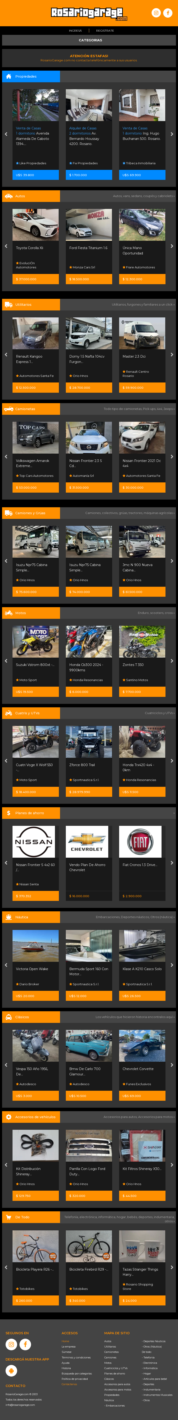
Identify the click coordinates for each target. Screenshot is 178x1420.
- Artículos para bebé (154, 1378)
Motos (107, 1362)
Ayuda (66, 1362)
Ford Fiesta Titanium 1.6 (88, 248)
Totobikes (25, 1289)
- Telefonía (148, 1357)
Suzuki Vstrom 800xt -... (35, 665)
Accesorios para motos (155, 1117)
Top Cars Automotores (34, 476)
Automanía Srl (81, 476)
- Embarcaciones (114, 1405)
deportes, (146, 1217)
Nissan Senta (27, 884)
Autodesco (26, 1084)
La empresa (69, 1346)
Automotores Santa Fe (35, 376)
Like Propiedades (31, 163)
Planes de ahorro (114, 1373)
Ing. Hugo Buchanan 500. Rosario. (142, 133)
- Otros (146, 1400)
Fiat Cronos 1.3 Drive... (140, 865)
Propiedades (111, 1395)
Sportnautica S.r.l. (84, 780)
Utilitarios (110, 1346)
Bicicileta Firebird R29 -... (88, 1269)
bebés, (132, 1217)
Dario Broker (27, 984)
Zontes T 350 (133, 665)
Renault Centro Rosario (136, 374)
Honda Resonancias (86, 680)
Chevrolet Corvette (138, 1069)
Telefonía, (71, 1217)
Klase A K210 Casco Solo (142, 969)
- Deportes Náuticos (153, 1341)
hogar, (122, 1217)
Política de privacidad (75, 1378)
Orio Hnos (78, 376)
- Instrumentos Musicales (157, 1395)
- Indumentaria (151, 1389)
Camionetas (111, 1352)
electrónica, (88, 1217)
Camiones (110, 1357)
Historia (66, 1368)
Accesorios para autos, (121, 1117)
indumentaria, (164, 1217)
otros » (170, 1221)
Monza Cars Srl (82, 267)
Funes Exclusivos (137, 1084)
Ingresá (75, 30)
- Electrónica (149, 1362)
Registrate (105, 30)
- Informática (150, 1368)
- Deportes (148, 1384)
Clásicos (109, 1378)
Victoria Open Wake (32, 969)
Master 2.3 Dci (134, 356)
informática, (107, 1217)
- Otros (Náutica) (152, 1346)
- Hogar (146, 1373)
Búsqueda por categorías (77, 1373)
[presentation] (6, 134)
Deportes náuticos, (135, 917)
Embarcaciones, (108, 917)
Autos (107, 1341)
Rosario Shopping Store (138, 1287)
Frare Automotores (139, 267)
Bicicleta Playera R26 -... (35, 1269)
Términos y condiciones (76, 1357)
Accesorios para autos (117, 1384)
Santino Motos (135, 680)
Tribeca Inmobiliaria (139, 163)
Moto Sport (26, 680)
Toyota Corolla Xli (29, 248)
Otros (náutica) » (162, 917)
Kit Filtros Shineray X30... (142, 1169)
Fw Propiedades (83, 163)
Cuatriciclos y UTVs (115, 1368)
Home (65, 1341)
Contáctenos (69, 1384)
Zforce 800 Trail (82, 765)
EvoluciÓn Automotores (26, 265)
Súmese (66, 1352)
